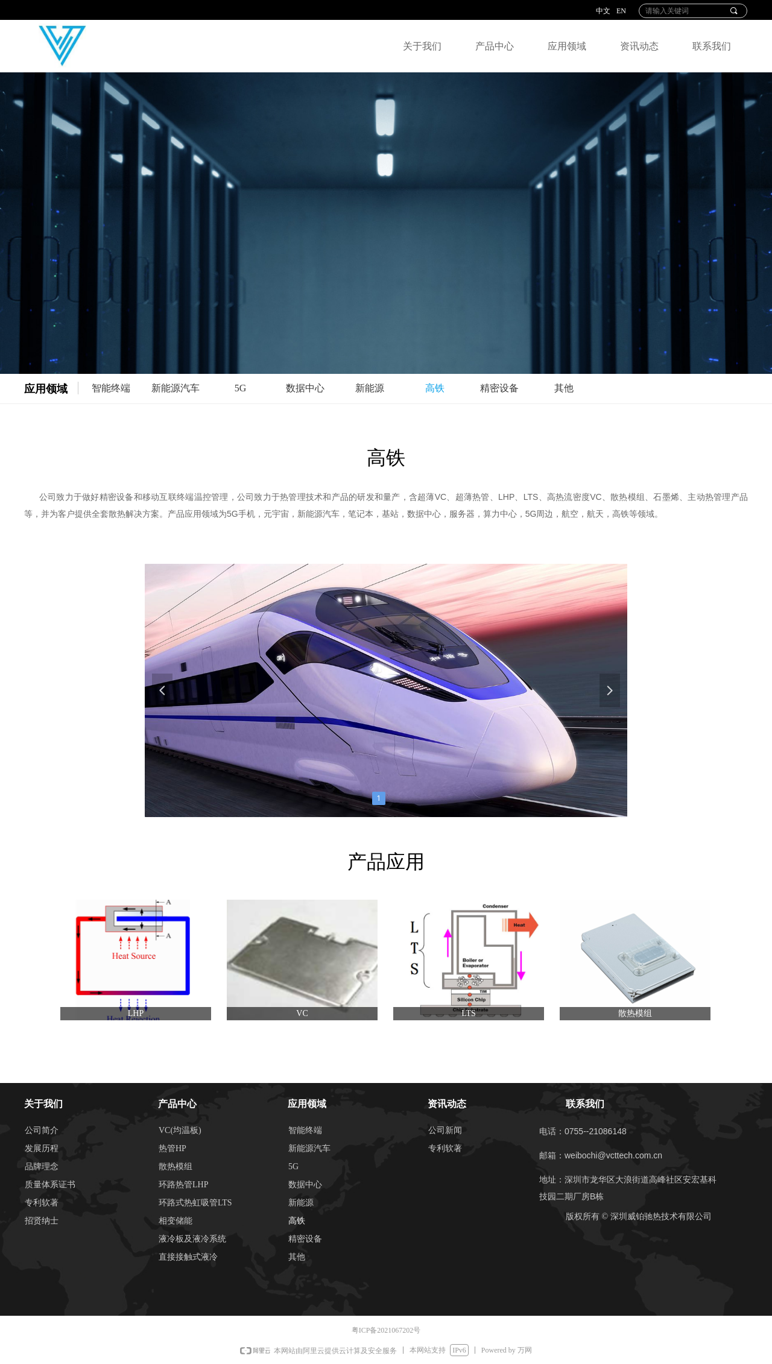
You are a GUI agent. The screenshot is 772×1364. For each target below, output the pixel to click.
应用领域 (567, 46)
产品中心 (494, 46)
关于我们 (422, 46)
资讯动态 (639, 46)
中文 (603, 11)
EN (621, 11)
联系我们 (711, 46)
